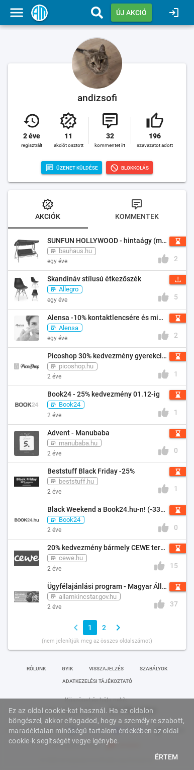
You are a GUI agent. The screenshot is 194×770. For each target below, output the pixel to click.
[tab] (48, 210)
